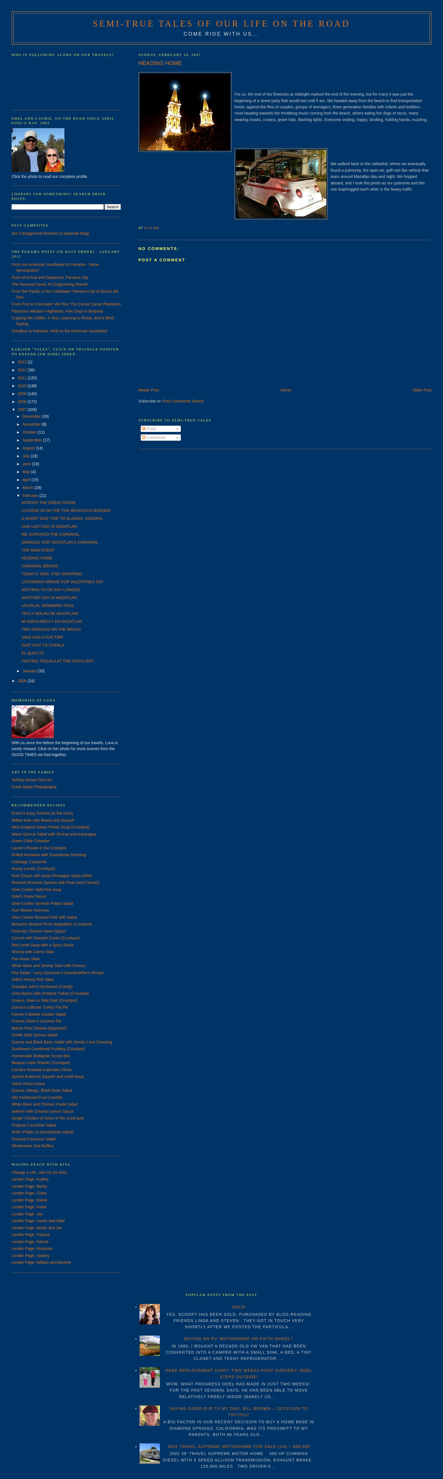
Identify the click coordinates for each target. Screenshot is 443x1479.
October (30, 432)
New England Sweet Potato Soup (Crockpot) (51, 827)
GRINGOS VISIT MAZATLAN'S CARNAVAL (59, 542)
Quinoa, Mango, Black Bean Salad (42, 1090)
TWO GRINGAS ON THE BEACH (51, 629)
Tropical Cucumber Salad (34, 1125)
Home (286, 390)
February (30, 495)
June (27, 464)
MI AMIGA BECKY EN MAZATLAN (51, 621)
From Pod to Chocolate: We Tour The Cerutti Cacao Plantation (66, 304)
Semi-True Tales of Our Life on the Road (221, 24)
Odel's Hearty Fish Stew (33, 979)
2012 (23, 370)
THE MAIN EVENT (38, 550)
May (26, 472)
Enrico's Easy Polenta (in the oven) (42, 813)
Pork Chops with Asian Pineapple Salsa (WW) (52, 875)
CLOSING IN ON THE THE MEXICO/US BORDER (65, 510)
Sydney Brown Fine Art (32, 780)
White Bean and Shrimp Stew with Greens (48, 965)
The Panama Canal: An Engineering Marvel (50, 284)
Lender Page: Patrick (30, 1241)
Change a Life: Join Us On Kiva (39, 1172)
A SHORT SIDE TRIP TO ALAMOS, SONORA (61, 518)
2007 (23, 409)
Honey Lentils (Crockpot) (33, 868)
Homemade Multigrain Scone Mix (41, 1056)
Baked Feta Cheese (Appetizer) (39, 1028)
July (26, 456)
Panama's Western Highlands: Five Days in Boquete (57, 311)
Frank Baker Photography (34, 787)
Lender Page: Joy (27, 1214)
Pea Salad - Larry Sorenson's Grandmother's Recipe (58, 972)
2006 (23, 681)
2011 (23, 378)
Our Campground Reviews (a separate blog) (50, 233)
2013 (23, 362)
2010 (23, 386)
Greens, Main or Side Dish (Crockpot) (44, 1000)
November (32, 424)
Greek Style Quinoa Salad (34, 1035)
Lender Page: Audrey (30, 1179)
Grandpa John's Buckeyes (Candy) (42, 986)
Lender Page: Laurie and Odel (38, 1220)
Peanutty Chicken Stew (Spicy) (39, 931)
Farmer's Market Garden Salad (39, 1014)
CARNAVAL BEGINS (39, 566)
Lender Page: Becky (29, 1186)
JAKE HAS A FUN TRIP (42, 637)
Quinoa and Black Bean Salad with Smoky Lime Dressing (62, 1042)
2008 (23, 401)
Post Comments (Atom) (183, 401)
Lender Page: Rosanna (32, 1248)
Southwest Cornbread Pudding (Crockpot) (48, 1049)
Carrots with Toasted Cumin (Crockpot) (46, 938)
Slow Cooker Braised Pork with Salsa (44, 917)
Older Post (422, 390)
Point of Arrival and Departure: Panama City (50, 277)
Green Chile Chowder (31, 841)
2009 (23, 393)
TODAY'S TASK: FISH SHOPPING (51, 574)
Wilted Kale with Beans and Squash (43, 820)
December (32, 416)
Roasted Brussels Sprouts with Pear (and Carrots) (55, 882)
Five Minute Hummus (30, 910)
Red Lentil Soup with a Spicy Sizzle (42, 945)
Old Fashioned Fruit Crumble (37, 1097)
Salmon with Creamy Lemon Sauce (42, 1111)
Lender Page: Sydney (31, 1255)
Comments (154, 437)
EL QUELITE (32, 653)
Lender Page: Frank (29, 1207)
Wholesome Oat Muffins (33, 1146)
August (29, 448)
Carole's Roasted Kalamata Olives (42, 1069)
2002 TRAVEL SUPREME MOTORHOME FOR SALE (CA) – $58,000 (239, 1446)
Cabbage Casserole (29, 862)
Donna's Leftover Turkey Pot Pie (40, 1007)
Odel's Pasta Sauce (29, 896)
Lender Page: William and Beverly (41, 1262)
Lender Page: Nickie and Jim (37, 1228)
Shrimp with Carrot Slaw (33, 952)
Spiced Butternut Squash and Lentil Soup (48, 1076)
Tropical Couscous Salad (33, 1139)
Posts (149, 429)
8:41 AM (151, 228)
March (28, 487)
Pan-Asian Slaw (26, 959)
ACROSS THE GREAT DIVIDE (48, 502)
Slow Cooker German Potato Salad (42, 903)
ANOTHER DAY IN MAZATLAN (49, 597)
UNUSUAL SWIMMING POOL (48, 605)
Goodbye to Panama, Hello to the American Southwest (59, 331)
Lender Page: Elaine (29, 1200)
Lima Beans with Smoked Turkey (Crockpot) (50, 993)
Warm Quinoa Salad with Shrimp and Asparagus (54, 834)
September (32, 440)
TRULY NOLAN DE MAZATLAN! (49, 613)
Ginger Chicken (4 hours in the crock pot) (48, 1118)
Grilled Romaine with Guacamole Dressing (49, 854)
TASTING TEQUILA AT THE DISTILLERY (57, 661)
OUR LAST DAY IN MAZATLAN (49, 526)
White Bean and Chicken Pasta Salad (44, 1104)
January (30, 671)
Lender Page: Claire (29, 1193)
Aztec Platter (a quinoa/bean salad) (42, 1132)
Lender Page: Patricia (31, 1234)
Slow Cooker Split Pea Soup (36, 889)
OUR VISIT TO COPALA (42, 645)
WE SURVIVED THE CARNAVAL (50, 534)
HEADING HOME (160, 63)
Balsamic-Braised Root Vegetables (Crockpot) (52, 924)
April (26, 479)
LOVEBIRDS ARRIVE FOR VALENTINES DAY (62, 582)
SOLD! (239, 1307)
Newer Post (148, 390)
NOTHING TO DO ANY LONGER (50, 589)
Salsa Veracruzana (28, 1083)
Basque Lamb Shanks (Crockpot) (41, 1062)
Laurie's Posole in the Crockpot (39, 848)
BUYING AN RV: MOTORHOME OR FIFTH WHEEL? (238, 1338)
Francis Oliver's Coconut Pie (36, 1021)
